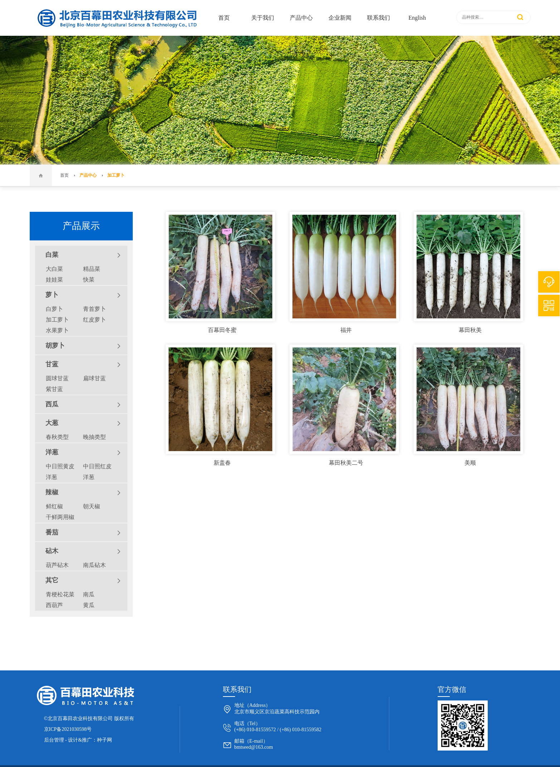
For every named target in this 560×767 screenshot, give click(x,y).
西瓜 (83, 404)
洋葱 (83, 452)
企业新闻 (339, 18)
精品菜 (91, 269)
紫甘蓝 (54, 389)
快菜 (88, 280)
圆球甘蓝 (57, 378)
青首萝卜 (94, 309)
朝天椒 (91, 506)
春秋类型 (57, 437)
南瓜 (88, 594)
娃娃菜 (54, 280)
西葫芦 (54, 605)
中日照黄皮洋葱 (60, 471)
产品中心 (301, 18)
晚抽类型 (94, 437)
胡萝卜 (83, 346)
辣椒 (83, 492)
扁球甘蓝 (94, 378)
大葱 (83, 423)
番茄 (83, 532)
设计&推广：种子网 (90, 740)
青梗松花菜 (60, 594)
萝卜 (83, 295)
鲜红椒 (54, 506)
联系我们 (378, 18)
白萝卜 (54, 309)
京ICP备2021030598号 (68, 729)
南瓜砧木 (94, 565)
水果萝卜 (57, 330)
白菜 (83, 255)
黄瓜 (88, 605)
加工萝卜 (116, 175)
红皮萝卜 (94, 320)
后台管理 (54, 740)
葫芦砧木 (57, 565)
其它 (83, 580)
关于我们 (262, 18)
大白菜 (54, 269)
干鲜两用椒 (60, 517)
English (417, 18)
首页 (224, 18)
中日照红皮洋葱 (97, 471)
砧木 (83, 551)
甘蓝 (83, 364)
